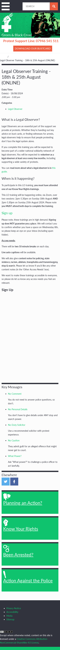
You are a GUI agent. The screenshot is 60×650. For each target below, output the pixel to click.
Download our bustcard (33, 48)
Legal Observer (15, 109)
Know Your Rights (20, 525)
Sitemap (10, 619)
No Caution (14, 440)
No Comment (14, 393)
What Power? (14, 456)
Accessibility (12, 612)
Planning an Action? (22, 499)
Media (9, 615)
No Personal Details (17, 409)
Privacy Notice (13, 608)
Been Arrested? (18, 551)
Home (3, 56)
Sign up (7, 213)
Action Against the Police (28, 577)
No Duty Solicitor (16, 425)
